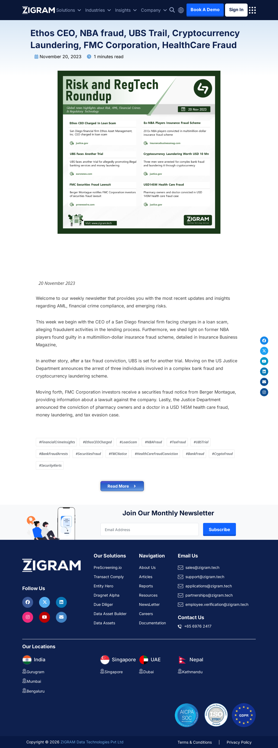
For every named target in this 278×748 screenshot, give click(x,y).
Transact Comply (109, 576)
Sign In (236, 9)
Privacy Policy (239, 742)
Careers (146, 613)
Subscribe (219, 529)
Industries (98, 10)
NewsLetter (149, 604)
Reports (146, 586)
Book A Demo (205, 9)
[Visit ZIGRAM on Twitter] (45, 602)
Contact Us (191, 617)
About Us (147, 567)
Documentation (152, 623)
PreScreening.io (108, 567)
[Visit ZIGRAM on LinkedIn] (61, 602)
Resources (148, 595)
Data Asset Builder (110, 613)
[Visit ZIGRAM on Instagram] (28, 617)
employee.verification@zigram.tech (216, 604)
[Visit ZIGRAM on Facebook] (28, 602)
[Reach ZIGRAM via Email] (61, 617)
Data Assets (104, 623)
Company (154, 10)
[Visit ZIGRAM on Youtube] (45, 617)
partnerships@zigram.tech (209, 595)
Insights (126, 10)
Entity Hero (103, 586)
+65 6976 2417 (197, 626)
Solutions (68, 10)
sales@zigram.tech (202, 567)
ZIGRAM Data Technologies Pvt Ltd (92, 742)
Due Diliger (103, 604)
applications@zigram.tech (208, 586)
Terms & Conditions (195, 742)
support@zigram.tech (204, 576)
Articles (145, 576)
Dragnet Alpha (106, 595)
